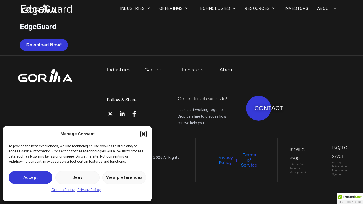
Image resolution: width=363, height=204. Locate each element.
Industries (135, 8)
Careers (153, 70)
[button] (143, 134)
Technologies (217, 8)
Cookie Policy (63, 190)
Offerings (174, 8)
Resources (260, 8)
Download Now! (44, 45)
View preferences (124, 177)
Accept (30, 177)
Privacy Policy (89, 190)
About (327, 8)
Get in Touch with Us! (202, 99)
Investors (296, 8)
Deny (77, 177)
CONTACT (268, 108)
